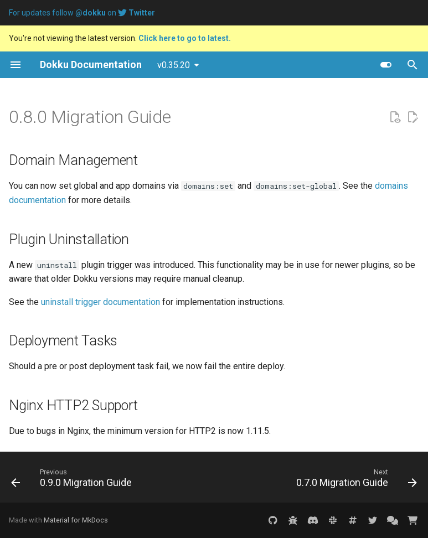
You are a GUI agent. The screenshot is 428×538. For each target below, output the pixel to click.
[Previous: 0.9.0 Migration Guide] (73, 480)
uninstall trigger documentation (100, 302)
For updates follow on (82, 12)
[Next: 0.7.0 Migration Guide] (354, 480)
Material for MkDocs (76, 520)
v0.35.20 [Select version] (173, 65)
